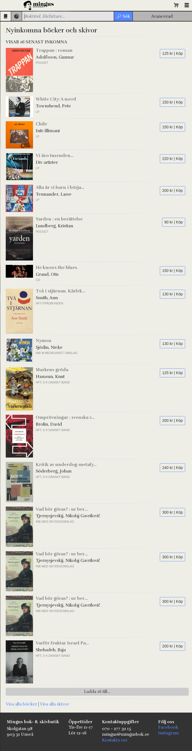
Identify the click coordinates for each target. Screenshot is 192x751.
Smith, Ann (47, 298)
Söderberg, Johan (53, 471)
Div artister (47, 162)
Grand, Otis (47, 274)
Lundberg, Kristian (54, 226)
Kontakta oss (114, 740)
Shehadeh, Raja (51, 650)
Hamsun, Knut (50, 376)
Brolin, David (49, 424)
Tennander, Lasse (53, 194)
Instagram (168, 733)
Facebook (168, 727)
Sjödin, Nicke (49, 347)
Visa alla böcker (21, 704)
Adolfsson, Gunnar (55, 57)
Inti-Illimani (48, 131)
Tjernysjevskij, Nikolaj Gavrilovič (68, 516)
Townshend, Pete (53, 106)
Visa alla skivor (54, 704)
